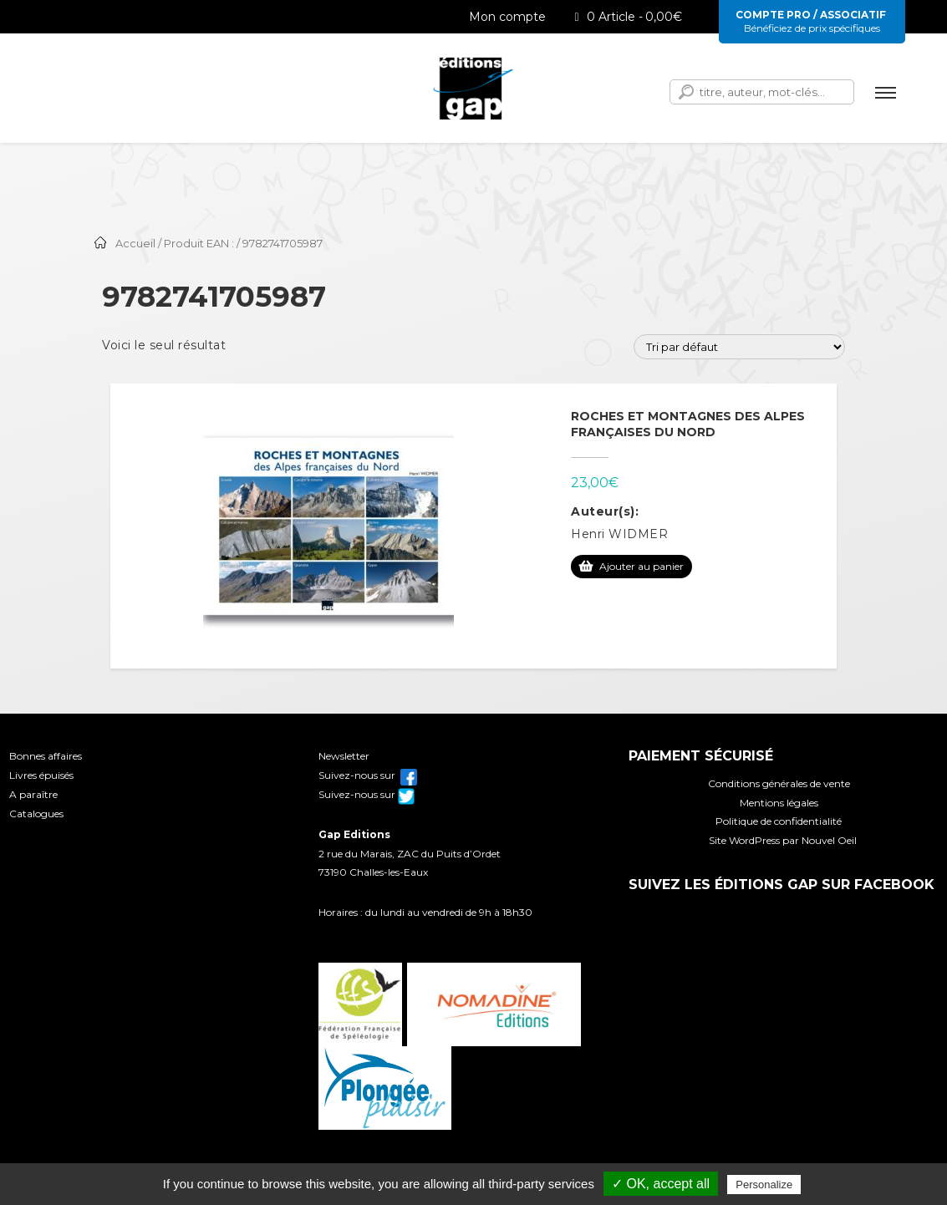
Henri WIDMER (619, 533)
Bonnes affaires (45, 756)
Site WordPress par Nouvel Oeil (783, 840)
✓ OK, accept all (661, 1184)
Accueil (135, 243)
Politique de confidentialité (778, 821)
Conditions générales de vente (779, 783)
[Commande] (739, 346)
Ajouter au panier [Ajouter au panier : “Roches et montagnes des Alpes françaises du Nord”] (641, 566)
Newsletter (343, 756)
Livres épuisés (41, 775)
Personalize (764, 1184)
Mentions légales (779, 802)
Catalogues (36, 813)
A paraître (33, 794)
